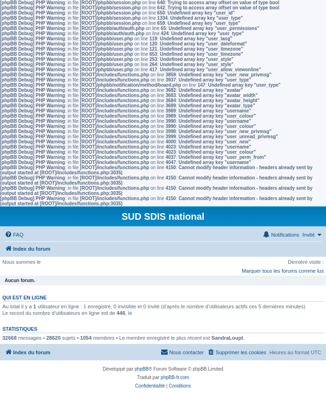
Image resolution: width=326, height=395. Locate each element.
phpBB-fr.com (175, 377)
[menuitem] (14, 234)
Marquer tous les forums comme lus (283, 271)
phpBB (141, 369)
